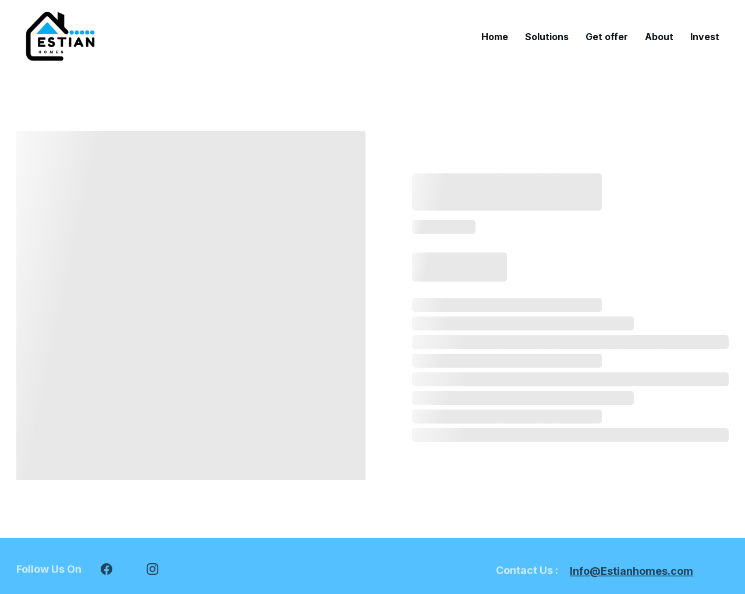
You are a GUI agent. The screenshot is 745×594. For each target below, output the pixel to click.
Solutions (547, 36)
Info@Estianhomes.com (631, 572)
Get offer (607, 36)
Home (494, 36)
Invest (704, 36)
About (659, 36)
